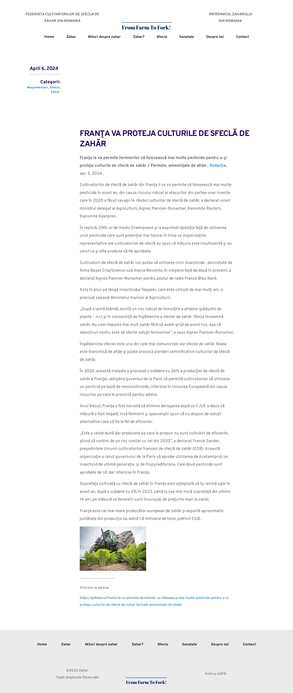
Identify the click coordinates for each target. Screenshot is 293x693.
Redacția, (218, 165)
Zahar (55, 92)
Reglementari (37, 87)
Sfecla (55, 87)
